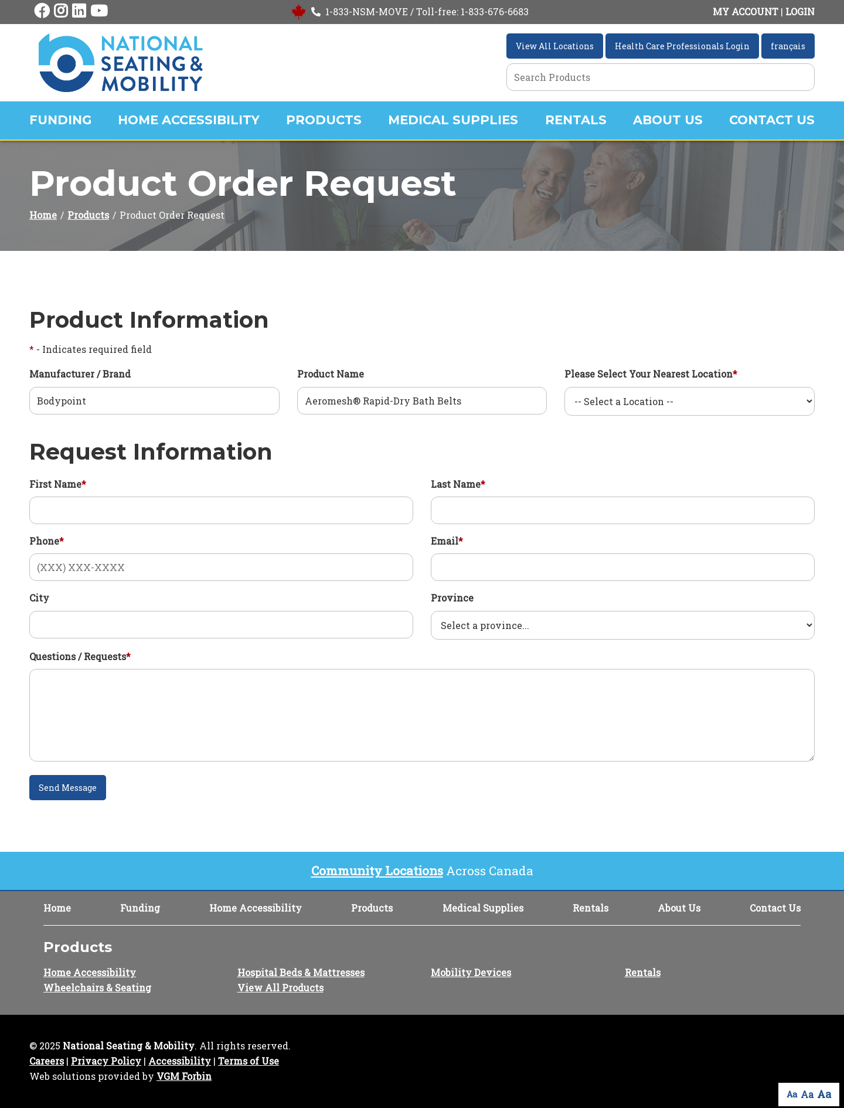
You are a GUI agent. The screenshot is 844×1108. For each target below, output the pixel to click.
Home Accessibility (189, 120)
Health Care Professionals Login (682, 46)
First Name (57, 484)
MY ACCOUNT (745, 11)
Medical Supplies (453, 120)
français (788, 46)
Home (43, 215)
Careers (46, 1061)
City (39, 598)
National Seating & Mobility (129, 1045)
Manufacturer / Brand (80, 374)
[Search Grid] (660, 77)
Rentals (576, 120)
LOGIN (800, 11)
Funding (60, 120)
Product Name (330, 374)
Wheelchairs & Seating (97, 987)
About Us (668, 120)
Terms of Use (248, 1061)
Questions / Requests (80, 656)
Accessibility (179, 1061)
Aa (792, 1094)
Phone (46, 541)
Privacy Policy (106, 1061)
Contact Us (772, 120)
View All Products (280, 987)
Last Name (458, 484)
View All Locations (555, 46)
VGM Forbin (184, 1076)
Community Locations (377, 870)
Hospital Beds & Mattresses (301, 972)
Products (324, 120)
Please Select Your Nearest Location (650, 374)
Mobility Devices (471, 972)
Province (452, 598)
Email (447, 541)
